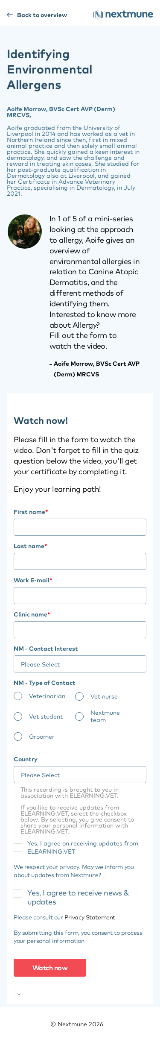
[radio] (44, 696)
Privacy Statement (89, 917)
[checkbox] (80, 719)
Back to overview (47, 15)
